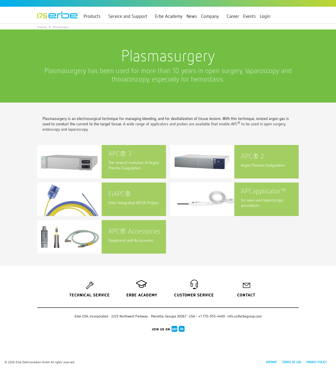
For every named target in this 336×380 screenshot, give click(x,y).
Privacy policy (316, 362)
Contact (246, 295)
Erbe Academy (169, 16)
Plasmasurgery (61, 27)
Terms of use (291, 362)
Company (212, 16)
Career (233, 16)
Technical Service (89, 295)
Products (94, 16)
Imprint (271, 362)
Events (249, 16)
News (192, 16)
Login (267, 16)
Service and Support (129, 16)
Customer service (194, 295)
